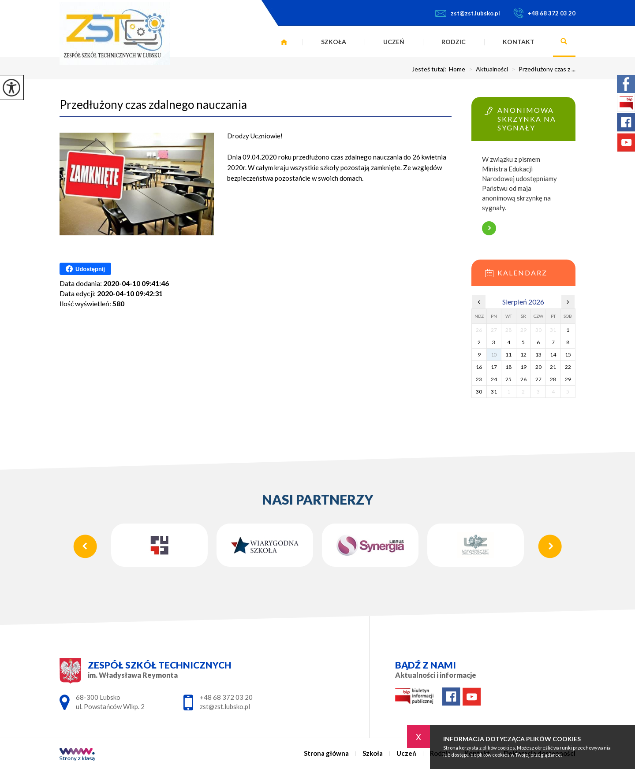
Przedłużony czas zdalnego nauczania (153, 104)
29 (568, 379)
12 (523, 354)
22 (568, 367)
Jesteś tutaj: (430, 69)
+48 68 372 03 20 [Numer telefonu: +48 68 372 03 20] (226, 697)
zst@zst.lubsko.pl (467, 13)
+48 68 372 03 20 (544, 13)
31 (494, 391)
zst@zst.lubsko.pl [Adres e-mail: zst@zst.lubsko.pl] (225, 706)
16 (479, 367)
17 (494, 367)
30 (479, 391)
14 (553, 354)
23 (479, 379)
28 (553, 379)
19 (523, 367)
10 (494, 354)
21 (553, 367)
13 (538, 354)
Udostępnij (85, 268)
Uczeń (393, 41)
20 (538, 367)
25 (508, 379)
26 (523, 379)
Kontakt (518, 41)
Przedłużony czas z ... (541, 69)
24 (494, 379)
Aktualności (486, 69)
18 (508, 367)
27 (538, 379)
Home (457, 69)
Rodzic (453, 41)
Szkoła (333, 41)
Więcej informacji (489, 228)
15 (568, 354)
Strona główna (284, 41)
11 (508, 354)
